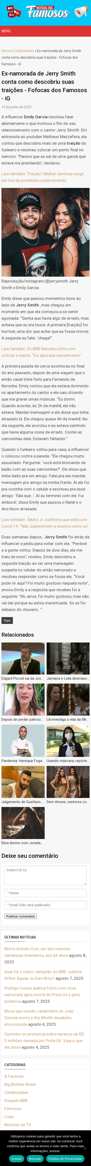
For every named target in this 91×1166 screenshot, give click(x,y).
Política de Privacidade (65, 1159)
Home (6, 51)
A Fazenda (14, 1076)
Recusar (35, 1159)
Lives (9, 1116)
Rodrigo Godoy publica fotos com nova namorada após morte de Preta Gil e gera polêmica (42, 995)
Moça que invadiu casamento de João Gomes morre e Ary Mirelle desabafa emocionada (39, 1018)
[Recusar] (85, 1148)
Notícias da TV (17, 1124)
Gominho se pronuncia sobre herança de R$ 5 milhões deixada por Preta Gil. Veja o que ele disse (44, 1041)
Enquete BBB (15, 1100)
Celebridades (24, 51)
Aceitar (16, 1159)
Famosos (13, 1108)
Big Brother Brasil (20, 1084)
